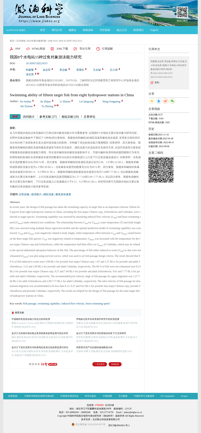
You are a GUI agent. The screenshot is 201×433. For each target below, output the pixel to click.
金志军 (47, 69)
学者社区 (115, 364)
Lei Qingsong (86, 101)
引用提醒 (107, 48)
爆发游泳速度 (63, 194)
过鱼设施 (24, 194)
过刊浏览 (20, 41)
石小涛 (114, 69)
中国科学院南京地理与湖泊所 (39, 396)
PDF (17, 48)
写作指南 (105, 30)
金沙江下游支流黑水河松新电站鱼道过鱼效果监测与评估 (40, 347)
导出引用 (84, 48)
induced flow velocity (73, 303)
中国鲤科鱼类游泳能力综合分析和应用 (31, 319)
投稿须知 (88, 30)
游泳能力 (36, 194)
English (154, 30)
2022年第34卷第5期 (36, 41)
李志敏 (63, 69)
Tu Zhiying (47, 106)
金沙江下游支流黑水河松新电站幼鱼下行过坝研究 (101, 333)
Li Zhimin (65, 101)
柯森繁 (30, 69)
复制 (157, 82)
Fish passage (29, 303)
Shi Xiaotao (26, 106)
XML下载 (62, 48)
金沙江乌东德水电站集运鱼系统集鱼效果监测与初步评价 (40, 333)
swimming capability (49, 303)
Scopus (184, 396)
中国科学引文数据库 (144, 396)
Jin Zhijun (45, 101)
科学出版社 (90, 396)
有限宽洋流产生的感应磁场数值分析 (94, 347)
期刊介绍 (57, 30)
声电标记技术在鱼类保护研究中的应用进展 (97, 319)
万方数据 (122, 396)
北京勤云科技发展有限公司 (106, 419)
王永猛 (97, 69)
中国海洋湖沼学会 (69, 396)
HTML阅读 (38, 48)
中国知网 (107, 396)
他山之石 (122, 30)
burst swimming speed (97, 303)
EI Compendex (167, 396)
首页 (42, 30)
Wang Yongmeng (111, 101)
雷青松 (80, 69)
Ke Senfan (25, 101)
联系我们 (138, 30)
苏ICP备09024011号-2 (119, 425)
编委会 (72, 30)
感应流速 (48, 194)
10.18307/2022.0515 (36, 63)
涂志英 (30, 74)
